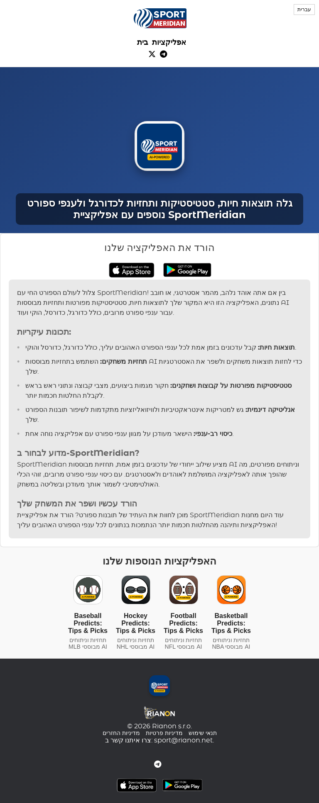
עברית (304, 9)
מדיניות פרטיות (164, 733)
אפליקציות (169, 42)
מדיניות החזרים (121, 733)
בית (142, 42)
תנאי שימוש (203, 733)
